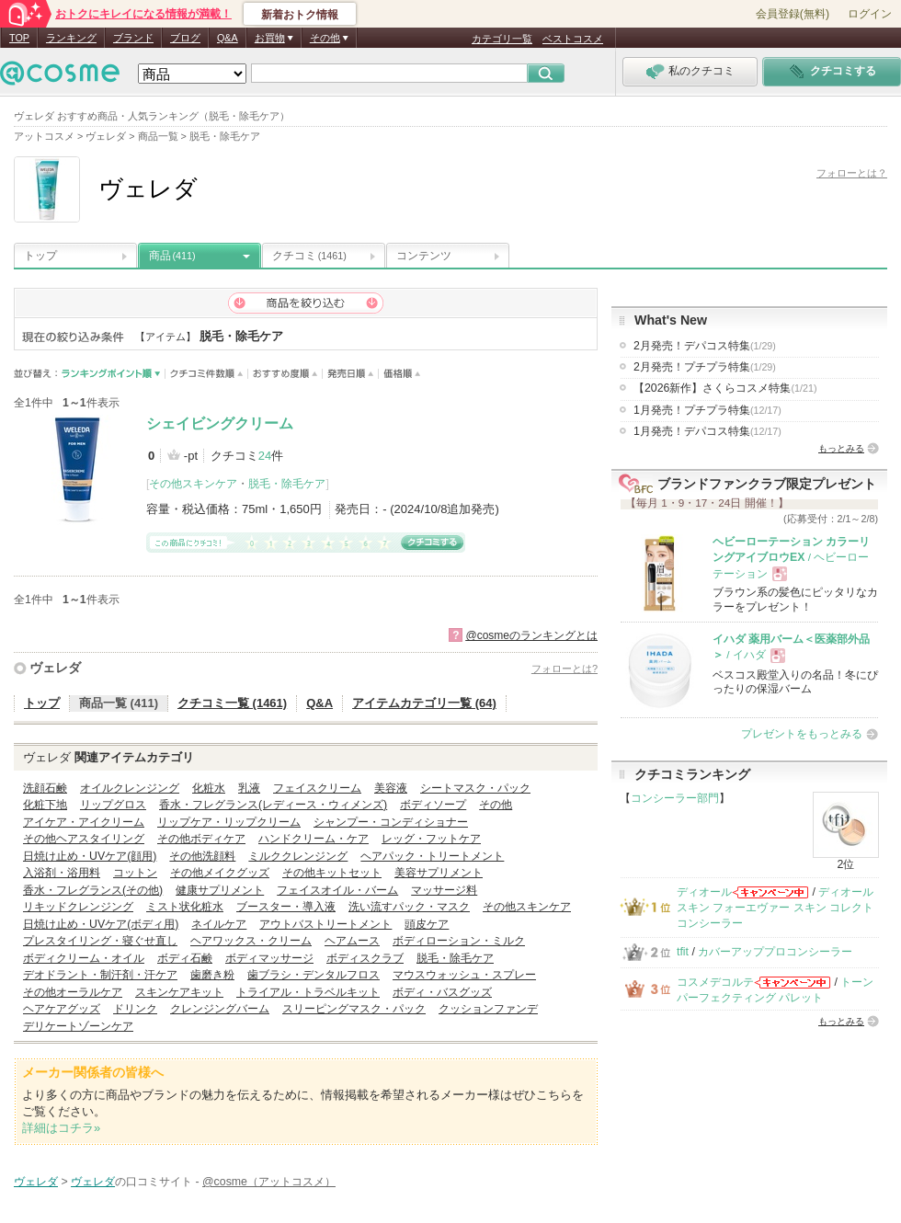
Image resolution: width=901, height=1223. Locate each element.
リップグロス (113, 804)
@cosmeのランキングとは (531, 635)
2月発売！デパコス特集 (704, 345)
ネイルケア (218, 924)
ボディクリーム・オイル (83, 958)
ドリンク (135, 1008)
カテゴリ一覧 (502, 38)
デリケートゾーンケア (78, 1026)
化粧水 (208, 788)
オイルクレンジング (129, 788)
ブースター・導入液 (286, 906)
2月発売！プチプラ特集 (704, 366)
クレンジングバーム (219, 1008)
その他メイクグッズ (219, 872)
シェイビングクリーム (219, 423)
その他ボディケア (201, 838)
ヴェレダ (55, 667)
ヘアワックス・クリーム (251, 940)
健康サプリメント (220, 890)
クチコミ (309, 255)
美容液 (390, 788)
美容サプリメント (438, 872)
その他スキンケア (193, 483)
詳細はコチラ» (61, 1128)
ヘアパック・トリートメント (432, 856)
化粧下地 (45, 804)
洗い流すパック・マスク (409, 906)
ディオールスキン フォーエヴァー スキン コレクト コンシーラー (775, 908)
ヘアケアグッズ (61, 1008)
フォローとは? (564, 668)
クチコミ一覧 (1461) (232, 703)
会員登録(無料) (792, 13)
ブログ (185, 37)
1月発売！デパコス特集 (707, 431)
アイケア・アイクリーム (83, 822)
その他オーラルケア (72, 992)
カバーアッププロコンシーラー (775, 951)
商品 (172, 255)
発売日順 (351, 374)
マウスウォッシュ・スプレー (464, 974)
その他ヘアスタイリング (83, 838)
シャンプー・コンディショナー (391, 822)
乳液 (249, 788)
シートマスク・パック (475, 788)
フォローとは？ (851, 172)
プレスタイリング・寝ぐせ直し (100, 940)
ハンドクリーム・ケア (313, 838)
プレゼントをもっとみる (801, 733)
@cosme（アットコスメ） (269, 1181)
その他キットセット (332, 872)
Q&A (227, 37)
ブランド (133, 37)
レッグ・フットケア (431, 838)
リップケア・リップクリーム (229, 822)
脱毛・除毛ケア (286, 483)
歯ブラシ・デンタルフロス (313, 974)
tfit (683, 951)
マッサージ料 (444, 890)
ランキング (71, 37)
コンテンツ (423, 255)
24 (264, 456)
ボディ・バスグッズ (442, 992)
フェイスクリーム (317, 788)
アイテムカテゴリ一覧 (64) (424, 703)
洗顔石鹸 (45, 788)
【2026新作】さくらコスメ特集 (725, 388)
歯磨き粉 (212, 974)
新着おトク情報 (299, 14)
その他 (495, 804)
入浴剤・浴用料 (61, 872)
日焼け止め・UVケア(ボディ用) (100, 924)
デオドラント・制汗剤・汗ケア (100, 974)
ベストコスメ (572, 38)
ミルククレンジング (298, 856)
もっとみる (841, 448)
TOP (19, 37)
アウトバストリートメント (325, 924)
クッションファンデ (488, 1008)
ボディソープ (433, 804)
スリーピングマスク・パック (354, 1008)
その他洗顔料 (202, 856)
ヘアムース (352, 940)
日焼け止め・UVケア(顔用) (89, 856)
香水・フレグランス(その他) (93, 890)
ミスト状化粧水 (184, 906)
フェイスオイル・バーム (337, 890)
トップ (40, 255)
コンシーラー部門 (675, 798)
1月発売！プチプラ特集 (707, 410)
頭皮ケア (427, 924)
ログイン (870, 13)
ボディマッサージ (269, 958)
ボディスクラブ (365, 958)
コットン (135, 872)
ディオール (704, 892)
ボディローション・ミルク (459, 940)
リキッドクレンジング (78, 906)
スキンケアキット (179, 992)
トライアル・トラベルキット (308, 992)
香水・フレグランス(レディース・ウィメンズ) (273, 804)
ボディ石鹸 (184, 958)
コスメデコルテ (715, 982)
